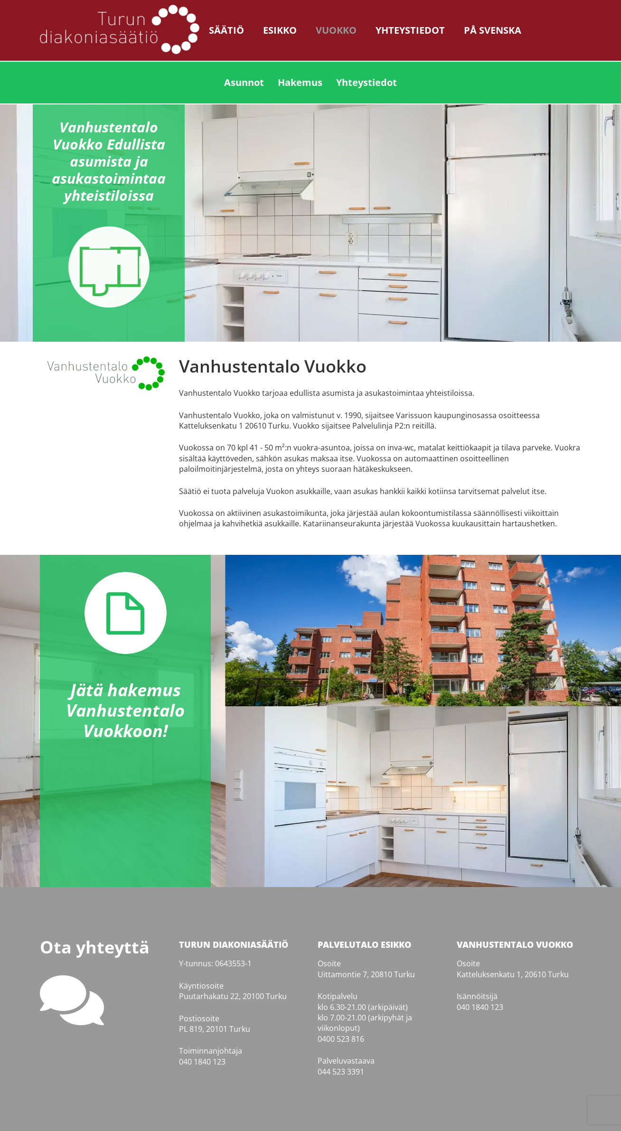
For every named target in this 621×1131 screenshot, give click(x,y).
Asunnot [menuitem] (244, 82)
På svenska (492, 30)
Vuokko (336, 30)
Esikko (280, 30)
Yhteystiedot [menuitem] (366, 82)
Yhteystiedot (410, 30)
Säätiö (226, 30)
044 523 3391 (341, 1071)
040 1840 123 (202, 1061)
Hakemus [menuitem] (300, 82)
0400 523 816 (341, 1039)
